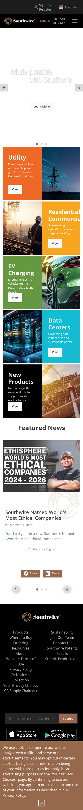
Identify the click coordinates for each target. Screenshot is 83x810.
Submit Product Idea (62, 658)
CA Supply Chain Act (20, 690)
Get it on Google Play (60, 734)
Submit (68, 718)
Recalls (62, 653)
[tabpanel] (41, 87)
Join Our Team (62, 637)
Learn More (42, 106)
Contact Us (62, 642)
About (21, 653)
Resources (20, 648)
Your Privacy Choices (20, 685)
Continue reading (41, 549)
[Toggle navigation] (74, 21)
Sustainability (62, 632)
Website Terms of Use (20, 661)
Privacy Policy (14, 795)
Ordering (20, 642)
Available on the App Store (22, 734)
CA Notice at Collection (21, 677)
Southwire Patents (62, 648)
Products (20, 632)
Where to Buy (21, 637)
